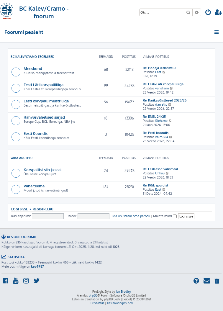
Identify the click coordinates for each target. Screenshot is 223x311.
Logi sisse (19, 209)
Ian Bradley (123, 291)
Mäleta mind (165, 216)
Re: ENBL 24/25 (154, 116)
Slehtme (161, 121)
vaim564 (161, 137)
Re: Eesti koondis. (156, 133)
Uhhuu (160, 173)
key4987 (37, 266)
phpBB (93, 295)
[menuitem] (208, 13)
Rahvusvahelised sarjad (44, 117)
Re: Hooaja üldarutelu (159, 68)
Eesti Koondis (35, 133)
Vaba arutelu (21, 158)
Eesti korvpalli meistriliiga (46, 100)
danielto (161, 104)
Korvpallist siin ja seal (43, 169)
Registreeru (43, 209)
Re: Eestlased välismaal (160, 169)
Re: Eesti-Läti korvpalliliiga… (165, 84)
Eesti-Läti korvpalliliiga (43, 84)
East (158, 72)
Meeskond (33, 68)
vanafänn (162, 88)
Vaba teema (34, 185)
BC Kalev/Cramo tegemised (32, 56)
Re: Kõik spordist (155, 185)
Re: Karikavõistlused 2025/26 (164, 100)
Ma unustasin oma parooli (131, 216)
